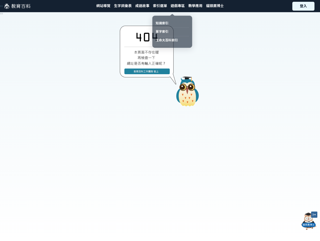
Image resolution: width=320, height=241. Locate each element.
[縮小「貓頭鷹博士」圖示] (314, 215)
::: (1, 6)
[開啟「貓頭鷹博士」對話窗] (309, 221)
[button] (160, 6)
